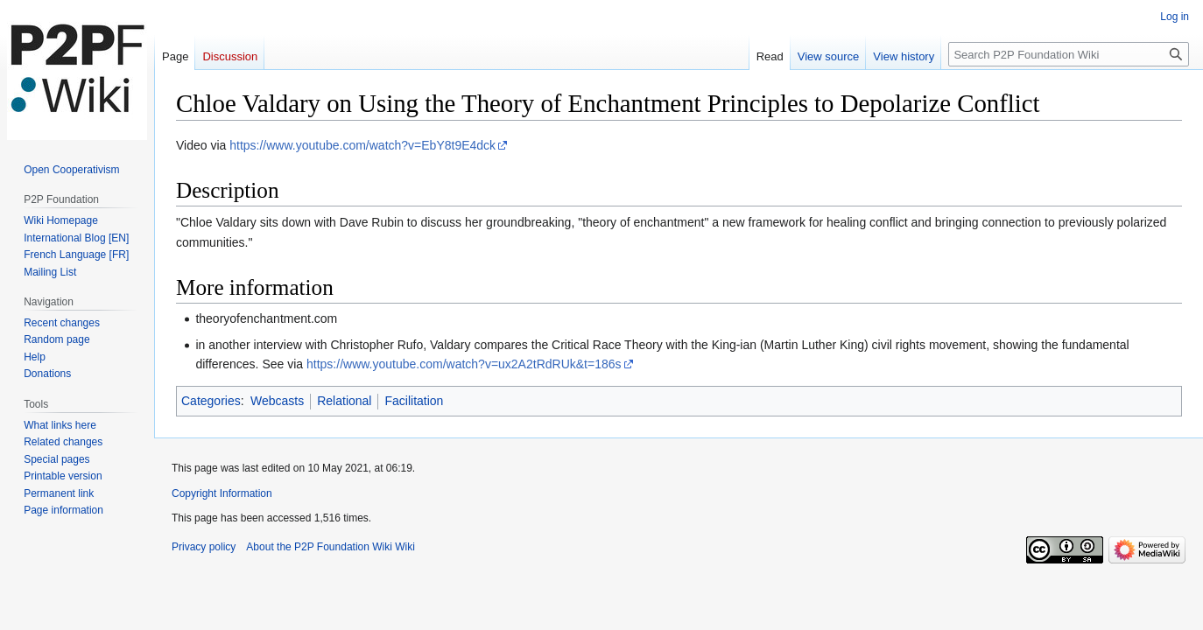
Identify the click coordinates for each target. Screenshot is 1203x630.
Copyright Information (222, 493)
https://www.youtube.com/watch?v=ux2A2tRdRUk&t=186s (464, 364)
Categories (211, 401)
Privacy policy (204, 547)
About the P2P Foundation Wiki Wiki (330, 547)
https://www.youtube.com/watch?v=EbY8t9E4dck (362, 145)
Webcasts (277, 401)
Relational (344, 401)
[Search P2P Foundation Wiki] (1068, 54)
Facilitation (413, 401)
